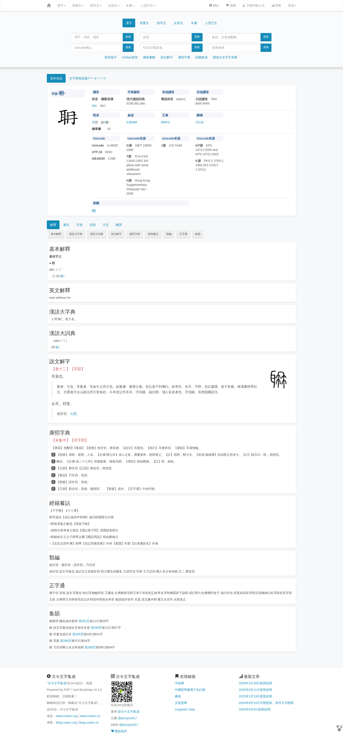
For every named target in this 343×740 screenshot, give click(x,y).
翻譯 (119, 225)
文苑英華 (181, 703)
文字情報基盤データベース (87, 78)
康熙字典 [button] (135, 234)
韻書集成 (201, 57)
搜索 (128, 36)
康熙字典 (184, 57)
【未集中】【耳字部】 (70, 440)
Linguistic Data (185, 709)
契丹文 (96, 5)
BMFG (165, 122)
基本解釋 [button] (56, 234)
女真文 (113, 5)
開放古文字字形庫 (225, 57)
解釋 (53, 225)
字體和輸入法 (253, 5)
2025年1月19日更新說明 (255, 696)
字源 (79, 225)
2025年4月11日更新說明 (255, 689)
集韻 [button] (197, 234)
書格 (178, 696)
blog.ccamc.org (66, 722)
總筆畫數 (149, 57)
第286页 (65, 640)
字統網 (179, 683)
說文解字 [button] (116, 234)
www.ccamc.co (90, 716)
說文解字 (167, 57)
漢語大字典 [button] (75, 234)
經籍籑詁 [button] (153, 234)
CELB (200, 122)
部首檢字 (111, 57)
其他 (292, 5)
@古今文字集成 (128, 711)
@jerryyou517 (127, 718)
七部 (73, 413)
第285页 (78, 634)
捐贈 (231, 5)
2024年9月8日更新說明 (255, 709)
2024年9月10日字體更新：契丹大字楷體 (266, 703)
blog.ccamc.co (89, 722)
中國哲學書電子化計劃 (190, 689)
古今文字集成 (57, 683)
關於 (214, 5)
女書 (130, 5)
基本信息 (56, 78)
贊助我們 (119, 731)
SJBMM (131, 122)
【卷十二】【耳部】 (68, 369)
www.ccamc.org (66, 716)
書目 (66, 225)
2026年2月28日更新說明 (255, 683)
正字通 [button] (183, 234)
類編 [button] (169, 234)
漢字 (61, 5)
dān (94, 105)
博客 (276, 5)
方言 (106, 225)
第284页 (96, 627)
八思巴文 (148, 5)
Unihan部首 (130, 57)
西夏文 (78, 5)
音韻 (92, 225)
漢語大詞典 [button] (96, 234)
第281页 (84, 621)
